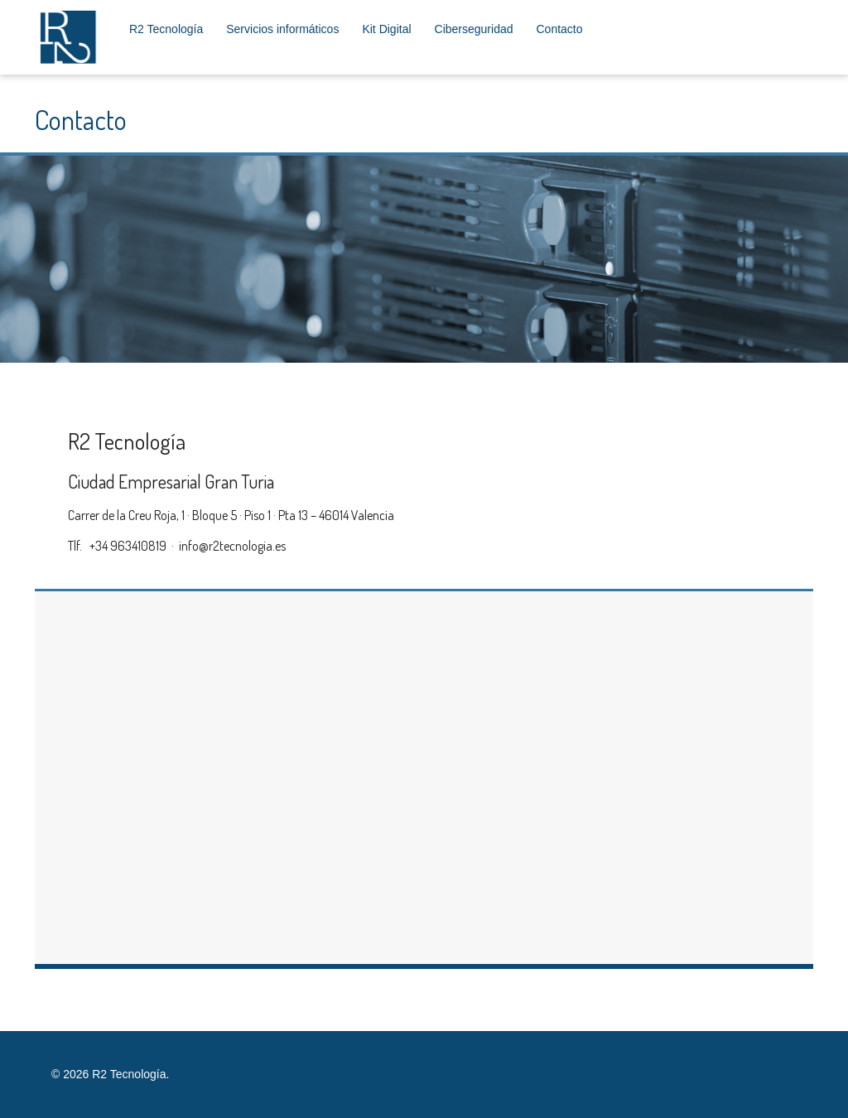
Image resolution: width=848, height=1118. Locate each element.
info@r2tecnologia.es (232, 545)
